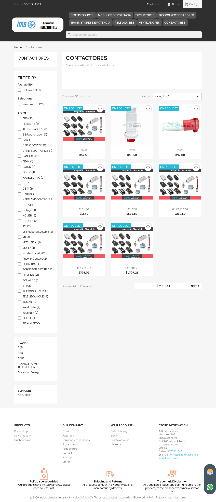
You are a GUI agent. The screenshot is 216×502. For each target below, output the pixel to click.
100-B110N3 (132, 268)
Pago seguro (69, 448)
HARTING (30, 194)
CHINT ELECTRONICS (37, 151)
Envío (65, 431)
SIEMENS (31, 275)
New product (33, 104)
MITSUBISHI (32, 242)
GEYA (28, 188)
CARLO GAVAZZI (34, 145)
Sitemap (67, 457)
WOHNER (30, 312)
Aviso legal (68, 435)
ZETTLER (30, 318)
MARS (28, 237)
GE (27, 183)
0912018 (132, 209)
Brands (23, 343)
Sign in (114, 435)
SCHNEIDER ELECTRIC (38, 269)
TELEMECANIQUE (35, 296)
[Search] (134, 34)
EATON (29, 167)
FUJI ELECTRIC (34, 177)
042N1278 (83, 209)
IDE (27, 226)
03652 (180, 150)
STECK (29, 286)
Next (196, 286)
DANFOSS (30, 156)
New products (22, 435)
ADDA (21, 358)
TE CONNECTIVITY (35, 291)
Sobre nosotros (71, 444)
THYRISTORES (144, 15)
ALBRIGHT (31, 124)
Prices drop (21, 431)
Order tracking (119, 431)
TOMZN (29, 302)
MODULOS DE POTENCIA (114, 15)
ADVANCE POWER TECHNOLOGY (28, 365)
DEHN (28, 161)
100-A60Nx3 (84, 268)
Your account (121, 425)
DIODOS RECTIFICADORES (176, 15)
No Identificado (35, 253)
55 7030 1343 (32, 4)
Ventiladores (149, 22)
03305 (132, 150)
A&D (20, 347)
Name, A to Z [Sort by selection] (177, 96)
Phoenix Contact (35, 258)
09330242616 (180, 209)
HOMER (29, 215)
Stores (66, 461)
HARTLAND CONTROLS (38, 199)
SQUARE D (31, 280)
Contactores (174, 22)
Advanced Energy (28, 372)
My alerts (116, 444)
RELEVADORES (124, 22)
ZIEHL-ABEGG (33, 323)
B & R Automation (35, 134)
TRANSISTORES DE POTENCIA (90, 22)
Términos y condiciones (76, 440)
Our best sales (22, 440)
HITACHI (30, 205)
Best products (82, 15)
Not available (34, 90)
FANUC (29, 172)
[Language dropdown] (153, 5)
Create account (120, 440)
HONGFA (30, 221)
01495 (83, 150)
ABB (28, 118)
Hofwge (29, 210)
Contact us (68, 453)
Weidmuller (31, 307)
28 (168, 286)
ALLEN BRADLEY (35, 129)
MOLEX (29, 248)
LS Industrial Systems (38, 231)
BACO (28, 140)
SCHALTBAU (32, 264)
